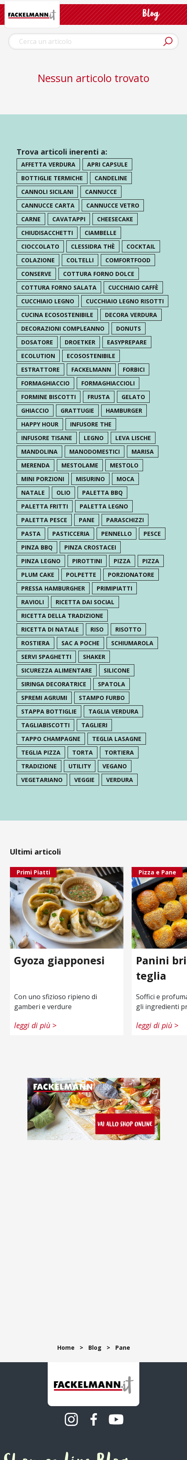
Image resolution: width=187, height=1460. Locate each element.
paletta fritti (44, 506)
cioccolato (40, 246)
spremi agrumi (44, 698)
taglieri (94, 725)
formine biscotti (48, 397)
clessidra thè (93, 246)
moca (125, 479)
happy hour (39, 424)
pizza (122, 561)
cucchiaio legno (47, 301)
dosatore (37, 342)
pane (87, 520)
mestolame (79, 465)
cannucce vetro (112, 205)
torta (82, 752)
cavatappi (68, 219)
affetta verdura (48, 164)
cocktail (140, 246)
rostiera (35, 643)
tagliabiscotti (45, 725)
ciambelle (101, 233)
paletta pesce (44, 520)
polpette (81, 575)
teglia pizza (41, 752)
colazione (38, 260)
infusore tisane (46, 438)
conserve (36, 274)
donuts (128, 328)
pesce (152, 534)
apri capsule (107, 164)
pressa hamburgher (53, 588)
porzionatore (131, 575)
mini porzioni (42, 479)
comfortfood (128, 260)
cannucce (101, 192)
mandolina (39, 451)
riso (97, 629)
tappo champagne (50, 739)
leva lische (133, 438)
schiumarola (132, 643)
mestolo (124, 465)
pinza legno (41, 561)
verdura (119, 780)
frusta (98, 397)
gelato (133, 397)
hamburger (124, 410)
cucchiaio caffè (133, 287)
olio (63, 492)
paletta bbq (102, 492)
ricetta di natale (50, 629)
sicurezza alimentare (56, 670)
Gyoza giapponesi (59, 960)
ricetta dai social (85, 602)
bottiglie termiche (52, 178)
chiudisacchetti (47, 233)
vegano (114, 766)
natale (33, 492)
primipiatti (114, 588)
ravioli (32, 602)
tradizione (39, 766)
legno (94, 438)
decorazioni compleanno (62, 328)
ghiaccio (35, 410)
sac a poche (80, 643)
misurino (90, 479)
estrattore (40, 369)
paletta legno (104, 506)
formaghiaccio (45, 383)
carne (31, 219)
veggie (84, 780)
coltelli (80, 260)
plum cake (37, 575)
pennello (116, 534)
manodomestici (94, 451)
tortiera (119, 752)
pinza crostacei (90, 547)
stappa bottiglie (49, 711)
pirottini (87, 561)
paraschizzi (125, 520)
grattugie (77, 410)
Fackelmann (91, 369)
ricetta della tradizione (62, 616)
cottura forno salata (59, 287)
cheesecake (115, 219)
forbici (134, 369)
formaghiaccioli (108, 383)
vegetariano (42, 780)
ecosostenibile (91, 356)
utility (79, 766)
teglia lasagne (116, 739)
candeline (111, 178)
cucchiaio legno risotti (125, 301)
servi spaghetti (46, 657)
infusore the (91, 424)
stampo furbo (102, 698)
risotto (128, 629)
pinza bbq (37, 547)
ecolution (38, 356)
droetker (80, 342)
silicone (117, 670)
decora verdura (131, 315)
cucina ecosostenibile (57, 315)
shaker (94, 657)
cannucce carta (48, 205)
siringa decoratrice (53, 684)
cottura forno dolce (98, 274)
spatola (111, 684)
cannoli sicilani (47, 192)
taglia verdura (113, 711)
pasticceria (71, 534)
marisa (142, 451)
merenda (35, 465)
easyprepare (127, 342)
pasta (31, 534)
